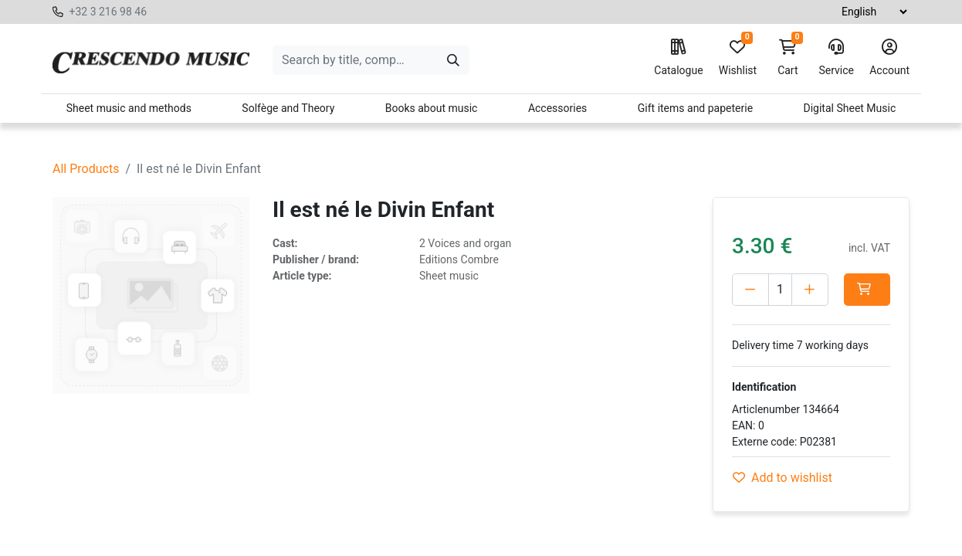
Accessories (557, 108)
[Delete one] (750, 289)
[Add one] (809, 289)
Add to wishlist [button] (782, 477)
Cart (787, 57)
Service (836, 57)
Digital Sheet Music (850, 108)
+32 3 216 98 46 (108, 11)
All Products (86, 168)
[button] (867, 289)
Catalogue (678, 57)
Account (889, 57)
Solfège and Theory (288, 108)
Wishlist (738, 57)
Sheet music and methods (128, 108)
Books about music (431, 108)
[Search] (453, 60)
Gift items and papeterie (695, 108)
